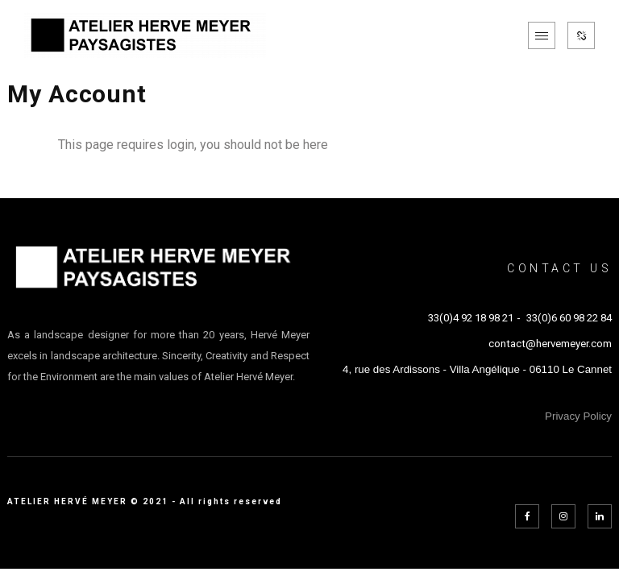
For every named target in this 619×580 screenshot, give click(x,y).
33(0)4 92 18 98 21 (470, 318)
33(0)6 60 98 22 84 (569, 318)
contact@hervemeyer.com (550, 344)
